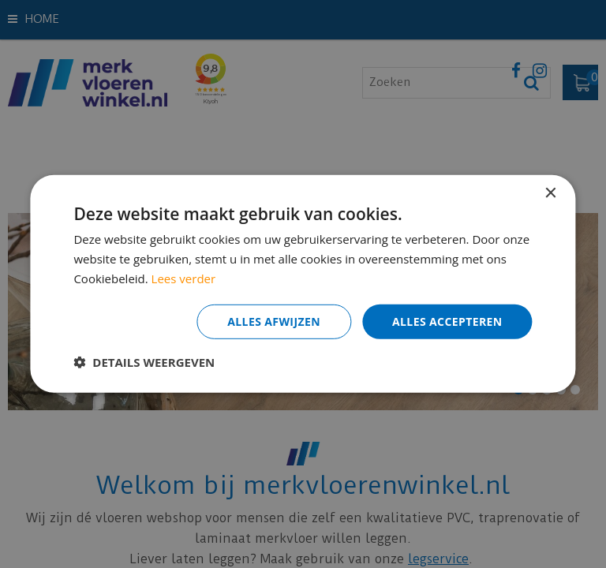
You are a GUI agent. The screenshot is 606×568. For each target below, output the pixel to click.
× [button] (550, 194)
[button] (144, 362)
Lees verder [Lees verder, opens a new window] (184, 278)
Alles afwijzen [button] (273, 320)
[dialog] (303, 284)
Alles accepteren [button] (447, 320)
